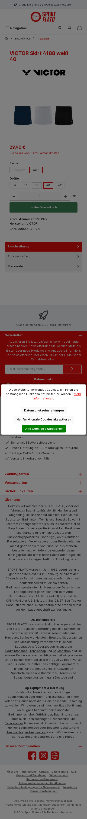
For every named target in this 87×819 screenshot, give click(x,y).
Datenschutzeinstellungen (44, 410)
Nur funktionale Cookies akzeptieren (43, 419)
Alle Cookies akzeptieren (44, 428)
